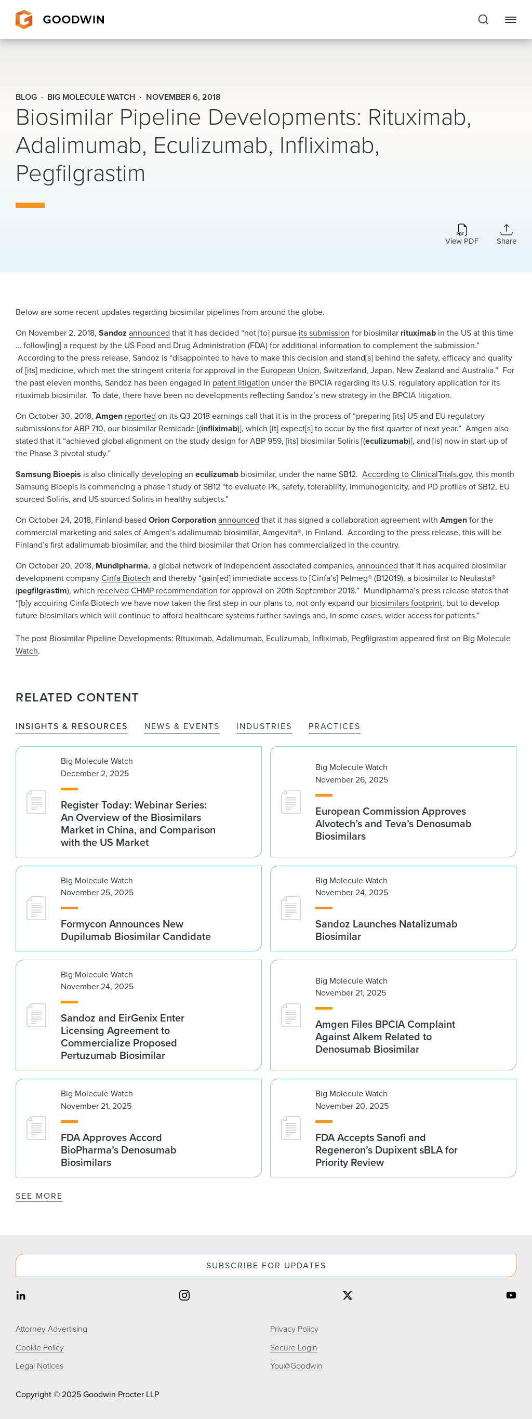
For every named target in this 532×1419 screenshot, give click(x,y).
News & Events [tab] (182, 726)
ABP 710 (88, 428)
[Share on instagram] (184, 1297)
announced (149, 333)
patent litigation (241, 383)
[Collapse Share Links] (506, 234)
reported (140, 416)
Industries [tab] (264, 726)
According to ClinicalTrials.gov (417, 474)
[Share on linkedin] (21, 1297)
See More (39, 1196)
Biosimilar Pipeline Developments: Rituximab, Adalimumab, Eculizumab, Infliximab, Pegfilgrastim (223, 638)
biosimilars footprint (406, 603)
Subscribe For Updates (266, 1265)
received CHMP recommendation (157, 590)
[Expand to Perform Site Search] (483, 19)
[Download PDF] (462, 235)
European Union (290, 370)
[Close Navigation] (510, 19)
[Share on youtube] (511, 1297)
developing (161, 474)
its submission (324, 333)
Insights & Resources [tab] (72, 726)
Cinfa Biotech (126, 578)
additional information (321, 345)
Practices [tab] (335, 726)
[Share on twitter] (347, 1297)
